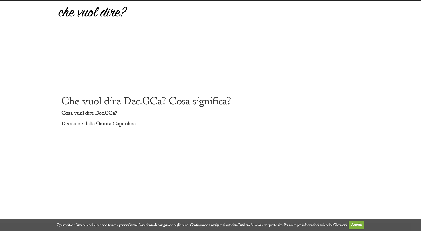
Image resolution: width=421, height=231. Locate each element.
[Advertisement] (250, 51)
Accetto (356, 225)
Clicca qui (340, 225)
